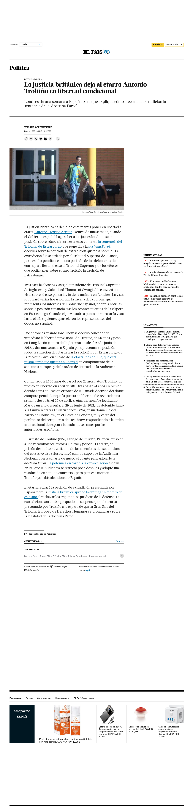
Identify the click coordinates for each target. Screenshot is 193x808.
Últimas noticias (153, 255)
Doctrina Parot (31, 556)
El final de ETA (59, 556)
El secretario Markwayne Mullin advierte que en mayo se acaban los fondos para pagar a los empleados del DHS (161, 285)
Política (19, 68)
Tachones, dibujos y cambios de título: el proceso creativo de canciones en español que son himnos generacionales (163, 300)
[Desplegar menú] (11, 52)
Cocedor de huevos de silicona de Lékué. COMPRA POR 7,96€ (141, 729)
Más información (32, 570)
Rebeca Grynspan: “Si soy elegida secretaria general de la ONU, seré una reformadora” (163, 263)
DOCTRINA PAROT (32, 79)
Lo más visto (150, 325)
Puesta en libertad (97, 556)
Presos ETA (45, 556)
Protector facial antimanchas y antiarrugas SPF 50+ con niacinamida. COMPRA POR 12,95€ (65, 740)
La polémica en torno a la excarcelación (77, 463)
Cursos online (44, 698)
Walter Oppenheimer (38, 127)
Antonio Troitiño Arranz (53, 232)
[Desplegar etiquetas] (122, 556)
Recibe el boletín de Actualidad (42, 534)
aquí (87, 570)
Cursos (29, 698)
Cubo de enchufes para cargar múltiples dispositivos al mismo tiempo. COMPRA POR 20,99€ (168, 732)
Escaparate (15, 698)
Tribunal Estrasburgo (77, 556)
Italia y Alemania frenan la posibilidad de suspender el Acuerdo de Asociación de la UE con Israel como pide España (164, 379)
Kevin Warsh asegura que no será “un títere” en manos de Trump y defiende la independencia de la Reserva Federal (164, 390)
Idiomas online (62, 698)
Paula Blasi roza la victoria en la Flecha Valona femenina (164, 274)
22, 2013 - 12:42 (41, 131)
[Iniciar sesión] (174, 45)
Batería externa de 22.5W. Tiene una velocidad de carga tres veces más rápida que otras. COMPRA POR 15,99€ (111, 732)
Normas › (120, 541)
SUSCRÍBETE (158, 45)
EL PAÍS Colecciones (84, 698)
